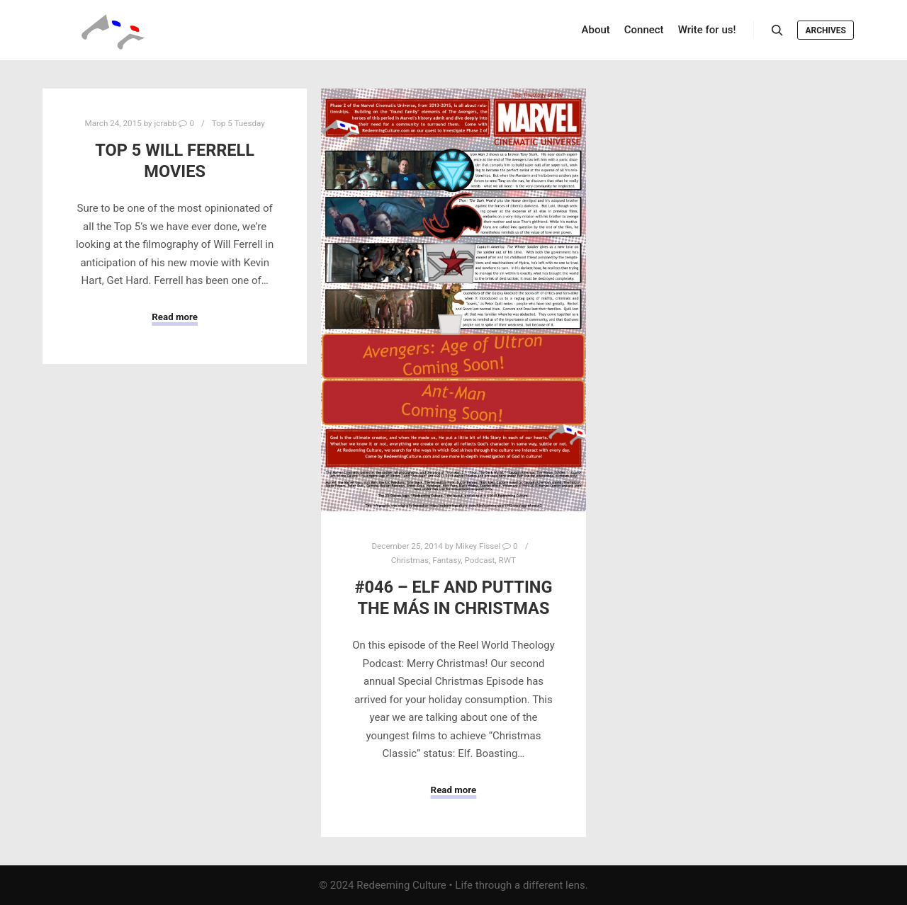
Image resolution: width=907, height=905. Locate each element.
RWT (508, 560)
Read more (175, 317)
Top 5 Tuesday (238, 123)
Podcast (480, 560)
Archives (825, 30)
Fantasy (446, 560)
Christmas (410, 560)
